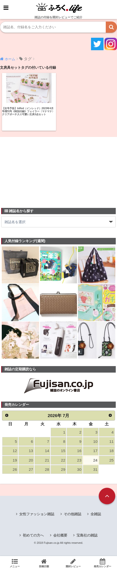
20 (31, 460)
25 (111, 460)
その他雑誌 (72, 514)
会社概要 (60, 535)
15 (63, 451)
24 (95, 460)
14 (47, 451)
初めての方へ (33, 535)
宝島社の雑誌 (87, 535)
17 (95, 451)
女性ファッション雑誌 (36, 514)
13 (31, 451)
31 (95, 469)
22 (63, 460)
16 (79, 451)
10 (95, 441)
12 (15, 451)
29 (63, 469)
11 (111, 441)
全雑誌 (95, 514)
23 (79, 460)
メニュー (14, 563)
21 (47, 460)
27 (31, 469)
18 (111, 451)
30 (79, 469)
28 (47, 469)
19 (15, 460)
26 (15, 469)
